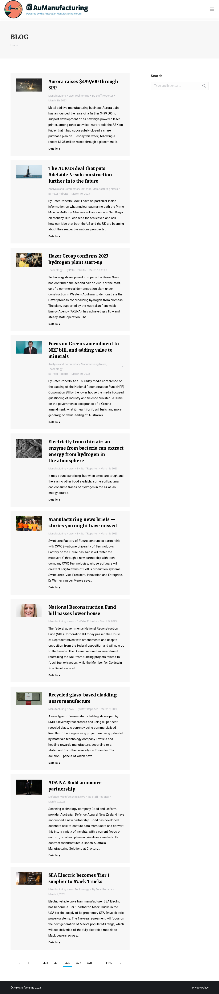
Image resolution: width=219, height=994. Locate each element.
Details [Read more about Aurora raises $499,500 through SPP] (53, 148)
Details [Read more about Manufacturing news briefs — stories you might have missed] (53, 587)
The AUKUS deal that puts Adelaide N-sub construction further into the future (80, 175)
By (102, 95)
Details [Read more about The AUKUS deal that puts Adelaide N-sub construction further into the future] (53, 236)
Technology (82, 95)
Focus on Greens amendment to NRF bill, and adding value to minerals (83, 350)
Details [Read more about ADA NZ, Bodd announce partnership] (53, 855)
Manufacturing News (61, 95)
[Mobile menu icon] (212, 9)
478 (89, 963)
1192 (109, 963)
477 (78, 963)
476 (67, 963)
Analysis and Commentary (64, 188)
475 (56, 963)
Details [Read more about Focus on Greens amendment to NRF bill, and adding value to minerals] (53, 422)
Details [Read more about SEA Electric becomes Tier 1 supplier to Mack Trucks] (53, 942)
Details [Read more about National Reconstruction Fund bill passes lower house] (53, 675)
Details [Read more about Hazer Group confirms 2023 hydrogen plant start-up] (53, 324)
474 (45, 963)
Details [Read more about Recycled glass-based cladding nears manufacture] (53, 762)
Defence (86, 188)
